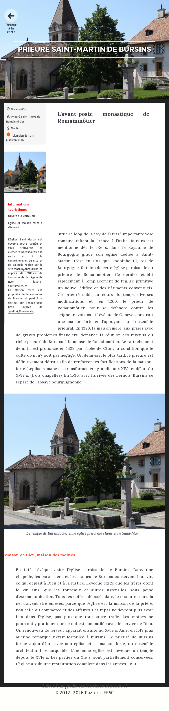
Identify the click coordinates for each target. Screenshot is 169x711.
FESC (108, 692)
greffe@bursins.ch (21, 311)
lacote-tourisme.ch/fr (25, 283)
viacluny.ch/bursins (26, 269)
